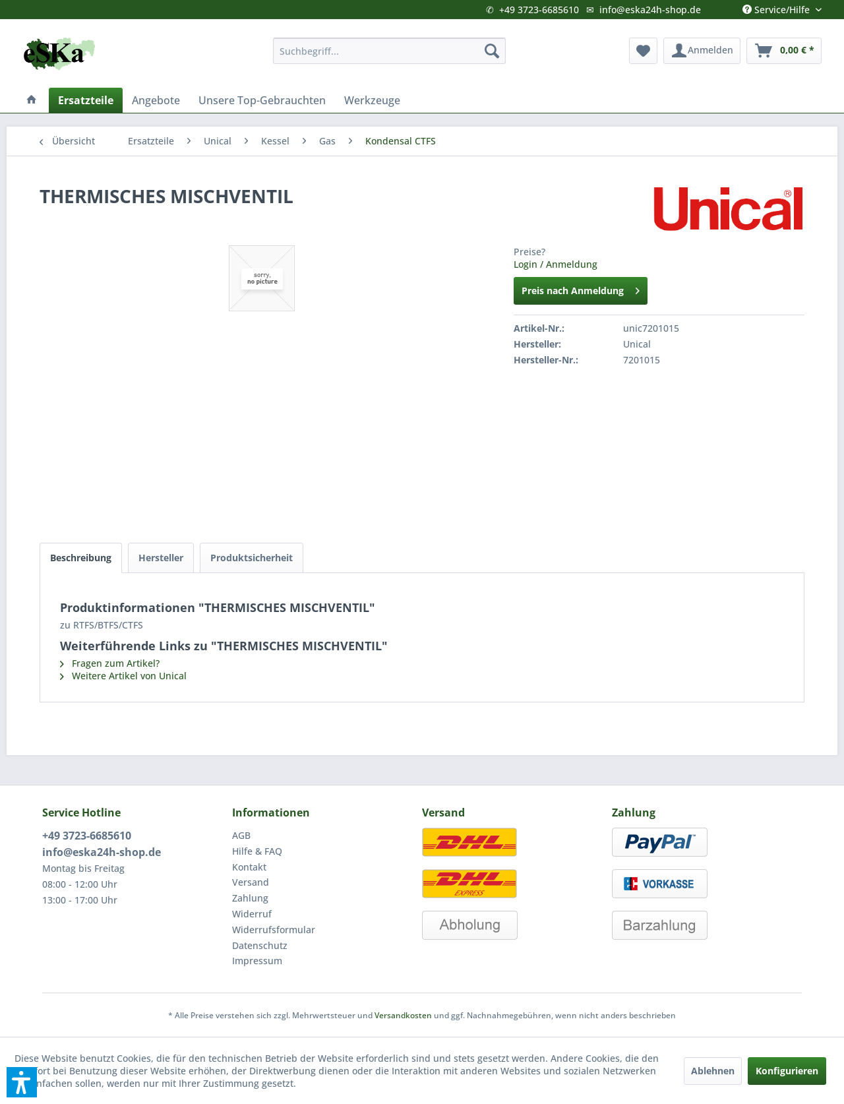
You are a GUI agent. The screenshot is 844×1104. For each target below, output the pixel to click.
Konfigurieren (787, 1070)
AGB (241, 835)
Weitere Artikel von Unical (123, 675)
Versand (250, 882)
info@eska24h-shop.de (650, 9)
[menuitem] (389, 51)
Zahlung (250, 898)
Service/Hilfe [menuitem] (777, 6)
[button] (22, 1082)
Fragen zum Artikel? (110, 663)
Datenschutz (259, 945)
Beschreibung (80, 557)
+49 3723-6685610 (539, 9)
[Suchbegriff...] (389, 51)
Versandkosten (403, 1015)
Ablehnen (713, 1070)
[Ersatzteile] (86, 100)
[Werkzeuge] (372, 100)
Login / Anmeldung (555, 264)
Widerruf (252, 913)
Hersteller (160, 557)
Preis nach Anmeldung (581, 288)
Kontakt (249, 867)
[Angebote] (156, 100)
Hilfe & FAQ (257, 851)
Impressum (257, 960)
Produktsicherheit (251, 557)
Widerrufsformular (273, 929)
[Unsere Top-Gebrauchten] (262, 100)
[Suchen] (492, 51)
